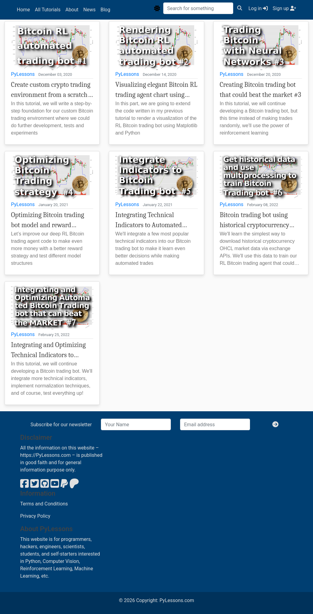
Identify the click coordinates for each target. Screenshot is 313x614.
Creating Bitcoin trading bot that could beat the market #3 (260, 90)
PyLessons (23, 74)
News (89, 10)
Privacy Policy (35, 516)
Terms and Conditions (44, 504)
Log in (258, 8)
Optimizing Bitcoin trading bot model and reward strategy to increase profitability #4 (47, 220)
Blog (105, 10)
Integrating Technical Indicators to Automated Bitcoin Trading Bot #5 (148, 220)
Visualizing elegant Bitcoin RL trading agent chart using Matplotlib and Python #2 (156, 90)
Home (23, 10)
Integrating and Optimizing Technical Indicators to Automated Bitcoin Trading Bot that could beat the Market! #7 (48, 350)
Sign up (284, 8)
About (72, 10)
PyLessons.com (177, 600)
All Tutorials (48, 10)
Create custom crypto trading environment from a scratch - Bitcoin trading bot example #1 (50, 90)
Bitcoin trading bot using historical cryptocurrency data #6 (254, 220)
